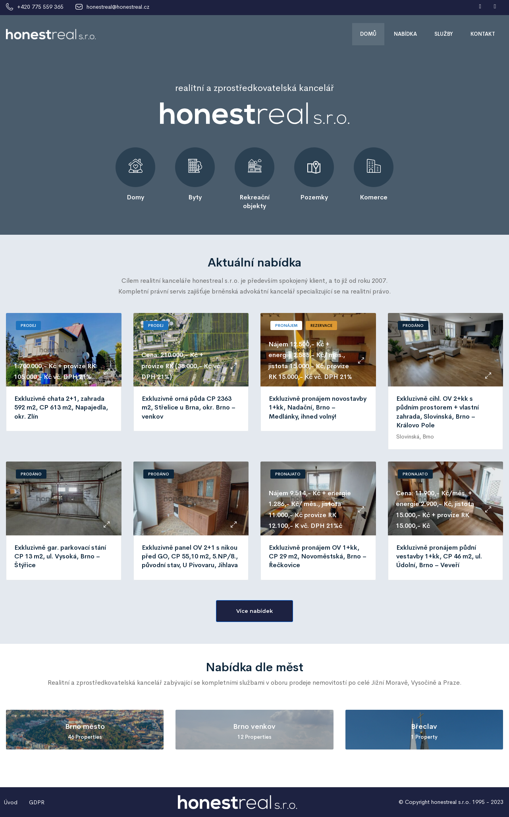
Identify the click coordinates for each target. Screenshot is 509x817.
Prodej (28, 325)
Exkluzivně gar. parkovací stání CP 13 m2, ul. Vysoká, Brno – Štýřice (60, 556)
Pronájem (286, 325)
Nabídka (405, 34)
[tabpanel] (135, 174)
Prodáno (413, 325)
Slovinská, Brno (415, 436)
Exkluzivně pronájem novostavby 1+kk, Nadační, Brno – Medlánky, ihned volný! (317, 407)
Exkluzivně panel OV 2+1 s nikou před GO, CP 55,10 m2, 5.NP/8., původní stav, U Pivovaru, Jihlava (190, 556)
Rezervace (321, 325)
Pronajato (288, 474)
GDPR (36, 802)
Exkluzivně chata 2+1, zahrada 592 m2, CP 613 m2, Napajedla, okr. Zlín (61, 407)
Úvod (10, 802)
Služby (443, 34)
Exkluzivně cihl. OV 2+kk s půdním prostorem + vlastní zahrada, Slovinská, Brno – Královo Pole (437, 411)
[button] (254, 611)
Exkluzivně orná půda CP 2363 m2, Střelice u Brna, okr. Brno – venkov (188, 407)
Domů (368, 34)
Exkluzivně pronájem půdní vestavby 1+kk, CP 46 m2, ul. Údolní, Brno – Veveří (439, 556)
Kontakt (482, 34)
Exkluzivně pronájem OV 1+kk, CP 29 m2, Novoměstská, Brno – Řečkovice (317, 556)
